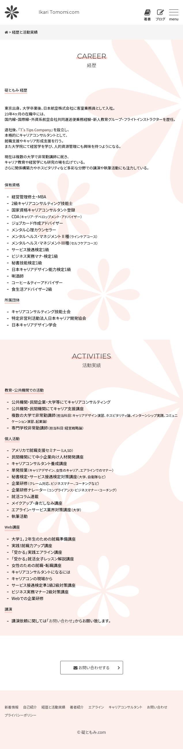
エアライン (96, 707)
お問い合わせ (61, 621)
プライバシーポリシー (20, 715)
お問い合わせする (91, 667)
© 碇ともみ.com (91, 732)
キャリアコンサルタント (125, 707)
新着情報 (11, 707)
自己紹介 (30, 707)
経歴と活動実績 (53, 707)
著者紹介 (77, 707)
